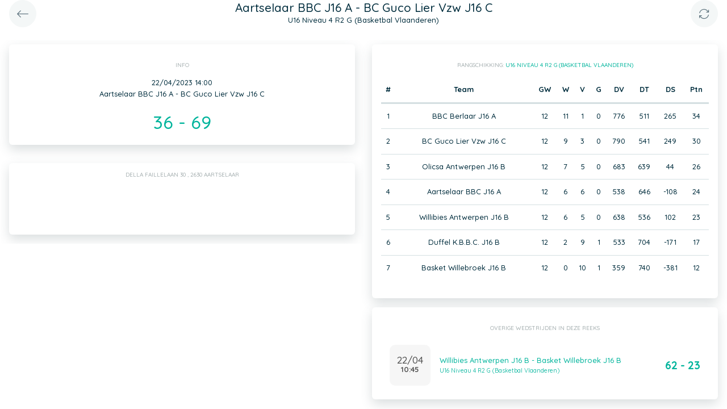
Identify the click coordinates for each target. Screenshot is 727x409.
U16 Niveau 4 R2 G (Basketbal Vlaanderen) (569, 65)
